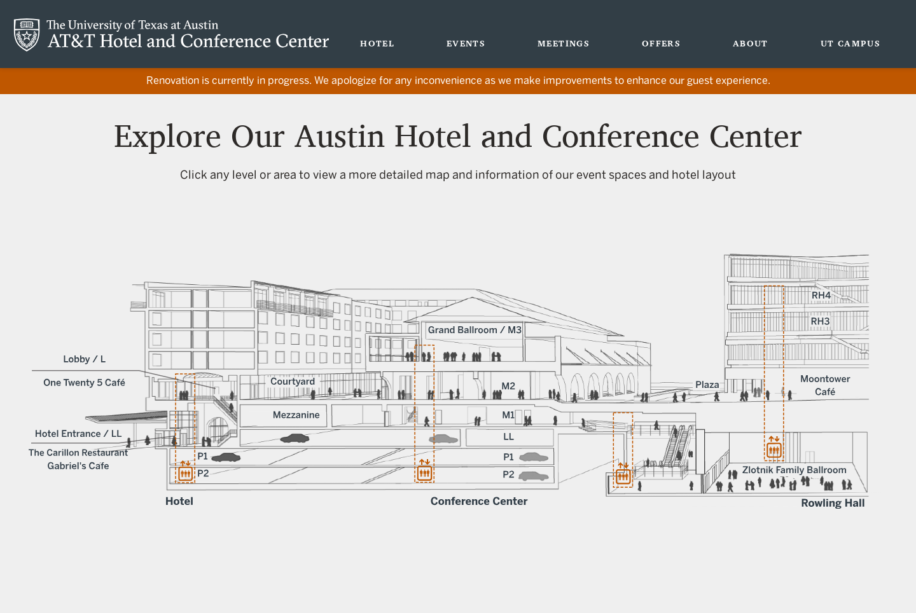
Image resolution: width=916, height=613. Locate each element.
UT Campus (851, 43)
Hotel (377, 43)
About (750, 43)
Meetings (564, 43)
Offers (661, 43)
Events (466, 43)
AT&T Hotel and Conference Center (172, 35)
